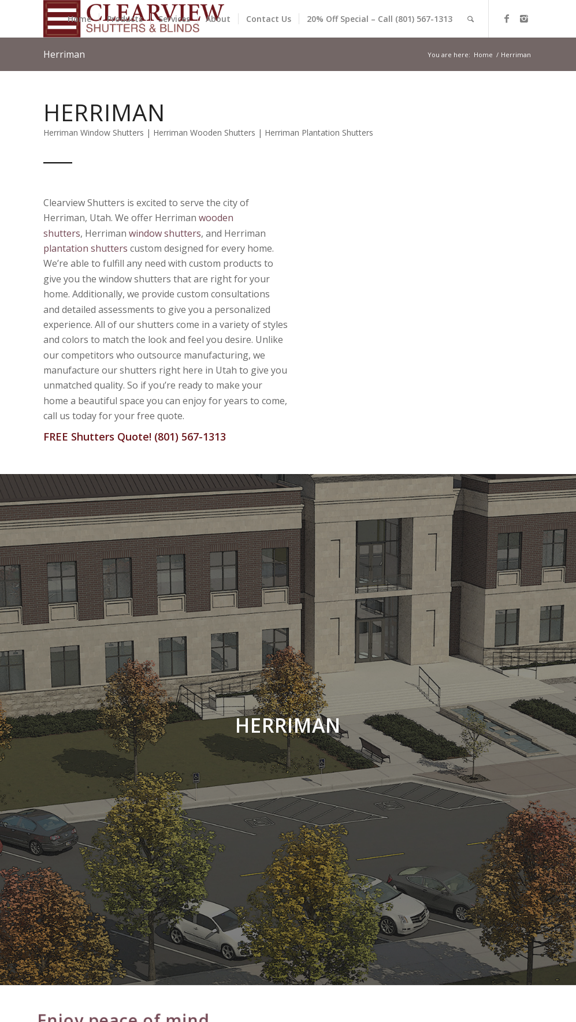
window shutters (165, 233)
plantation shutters (85, 248)
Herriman (64, 54)
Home (483, 54)
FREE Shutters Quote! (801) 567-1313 (134, 436)
